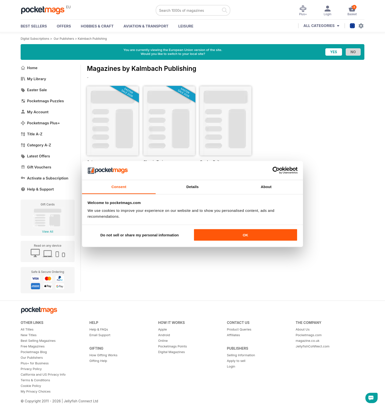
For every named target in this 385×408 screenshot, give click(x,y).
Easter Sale (34, 90)
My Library (33, 78)
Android (164, 335)
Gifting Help (98, 361)
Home (29, 67)
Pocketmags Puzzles (42, 101)
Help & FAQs (98, 329)
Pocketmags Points (172, 346)
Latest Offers (35, 156)
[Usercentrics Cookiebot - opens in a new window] (276, 170)
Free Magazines (33, 346)
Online (163, 341)
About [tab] (266, 186)
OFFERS (64, 26)
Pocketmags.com (309, 335)
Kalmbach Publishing (92, 38)
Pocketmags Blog (34, 352)
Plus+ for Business (35, 363)
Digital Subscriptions (35, 38)
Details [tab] (192, 186)
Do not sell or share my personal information (139, 235)
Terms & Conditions (35, 380)
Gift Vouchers (36, 167)
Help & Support (37, 189)
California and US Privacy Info (43, 374)
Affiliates (233, 335)
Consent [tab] (118, 186)
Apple (162, 329)
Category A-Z (36, 145)
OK (245, 235)
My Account (35, 112)
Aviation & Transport (146, 26)
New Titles (29, 335)
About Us (303, 329)
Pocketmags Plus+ (40, 123)
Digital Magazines (171, 352)
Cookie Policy (31, 386)
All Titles (27, 329)
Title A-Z (31, 134)
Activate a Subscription (44, 178)
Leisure (185, 26)
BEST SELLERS (34, 26)
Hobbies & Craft (97, 26)
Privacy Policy (31, 369)
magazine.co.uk (307, 341)
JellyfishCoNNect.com (313, 346)
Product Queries (239, 329)
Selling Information (241, 355)
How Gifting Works (103, 355)
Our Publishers (64, 38)
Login (231, 366)
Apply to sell (236, 361)
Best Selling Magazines (38, 341)
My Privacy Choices (36, 391)
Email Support (99, 335)
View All (47, 231)
